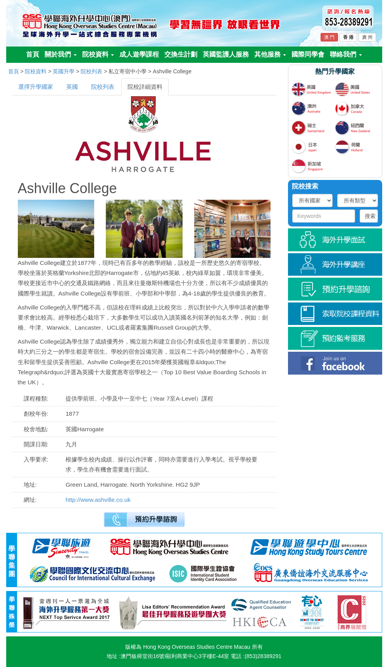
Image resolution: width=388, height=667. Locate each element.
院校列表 (91, 71)
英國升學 (63, 71)
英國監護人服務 (226, 54)
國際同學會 (307, 54)
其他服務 (270, 54)
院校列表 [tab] (102, 86)
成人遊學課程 (139, 54)
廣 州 (367, 37)
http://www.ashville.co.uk (98, 499)
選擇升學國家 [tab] (35, 86)
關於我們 (61, 54)
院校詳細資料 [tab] (145, 86)
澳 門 (329, 37)
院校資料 (98, 54)
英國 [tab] (72, 86)
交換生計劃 (180, 54)
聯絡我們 (346, 54)
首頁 (32, 54)
